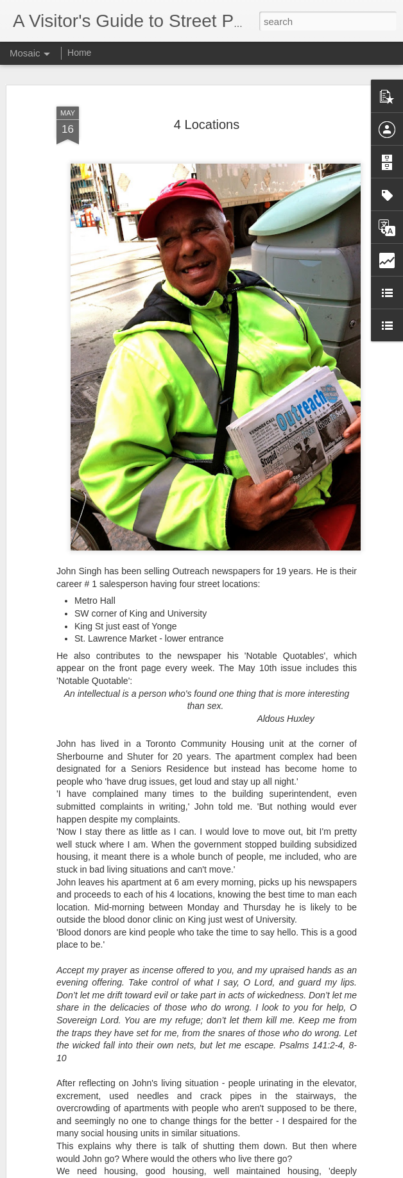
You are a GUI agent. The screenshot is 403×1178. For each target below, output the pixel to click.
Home (79, 52)
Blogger (241, 1171)
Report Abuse (279, 1171)
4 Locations (206, 119)
